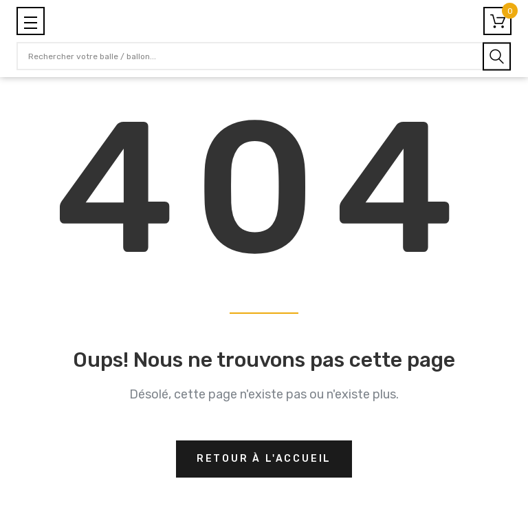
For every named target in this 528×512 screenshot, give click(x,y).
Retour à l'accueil (264, 459)
